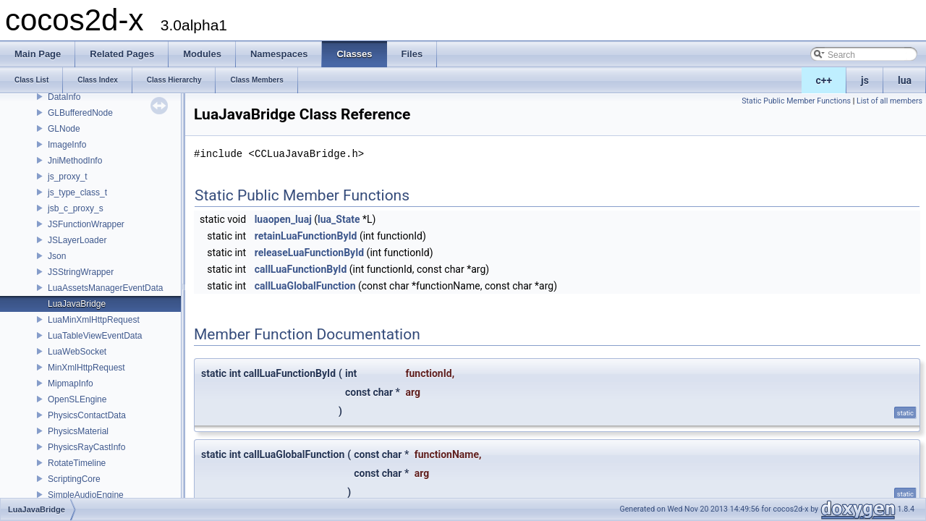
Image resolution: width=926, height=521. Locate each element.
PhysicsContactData (87, 415)
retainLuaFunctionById (306, 236)
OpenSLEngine (77, 399)
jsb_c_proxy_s (75, 208)
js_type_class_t (77, 192)
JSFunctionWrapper (86, 224)
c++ (824, 80)
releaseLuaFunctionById (309, 252)
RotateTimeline (77, 463)
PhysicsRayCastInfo (86, 447)
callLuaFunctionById (301, 269)
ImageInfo (67, 145)
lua (905, 80)
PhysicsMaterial (78, 431)
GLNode (64, 129)
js (865, 80)
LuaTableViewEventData (95, 336)
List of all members (889, 101)
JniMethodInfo (75, 161)
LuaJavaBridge (77, 304)
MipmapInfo (70, 383)
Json (57, 256)
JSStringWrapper (81, 272)
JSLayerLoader (77, 240)
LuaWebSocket (77, 352)
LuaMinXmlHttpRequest (94, 320)
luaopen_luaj (283, 219)
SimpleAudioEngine (86, 495)
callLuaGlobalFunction (305, 286)
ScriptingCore (74, 479)
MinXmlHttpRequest (86, 368)
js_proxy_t (68, 176)
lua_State (339, 219)
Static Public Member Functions (796, 101)
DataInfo (64, 97)
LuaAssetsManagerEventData (105, 288)
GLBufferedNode (80, 113)
